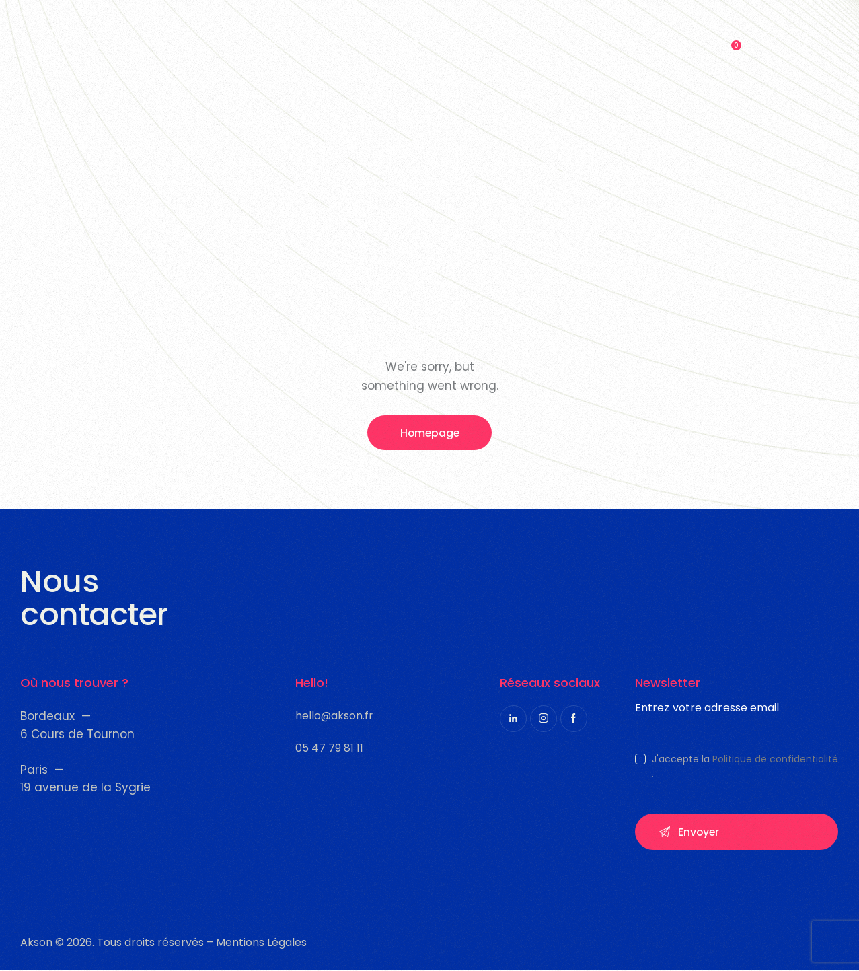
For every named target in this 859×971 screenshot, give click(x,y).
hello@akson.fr (334, 715)
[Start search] (769, 40)
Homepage (429, 433)
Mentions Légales (260, 943)
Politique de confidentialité (775, 760)
